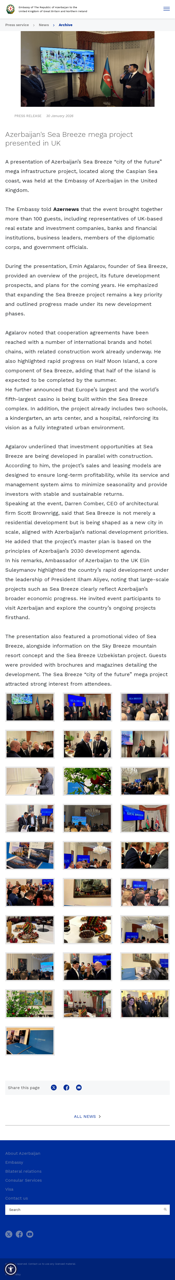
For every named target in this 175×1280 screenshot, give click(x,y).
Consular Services (23, 1180)
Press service (17, 25)
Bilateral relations (23, 1171)
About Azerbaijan (22, 1153)
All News (85, 1116)
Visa (9, 1189)
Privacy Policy (13, 1274)
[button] (10, 1269)
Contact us (16, 1198)
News (44, 25)
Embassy (14, 1162)
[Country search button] (166, 1210)
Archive (65, 25)
